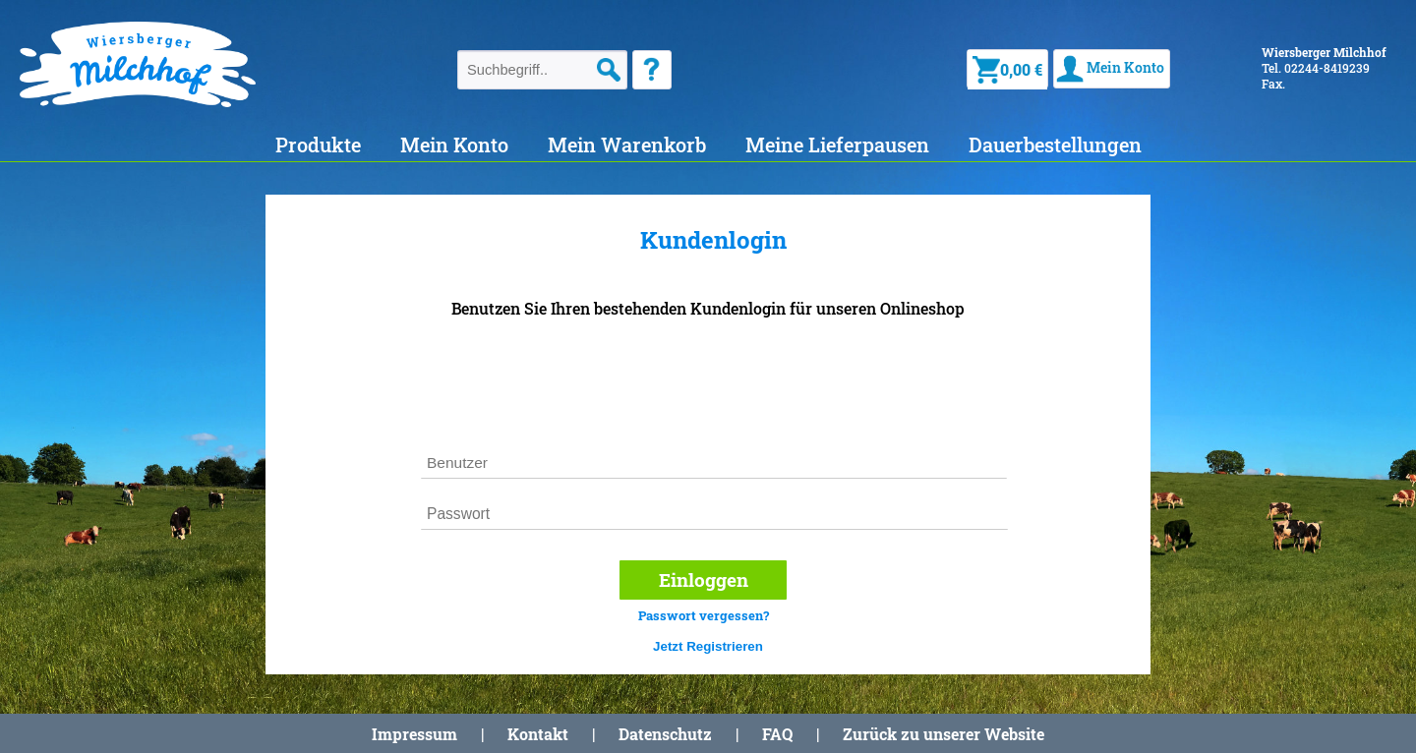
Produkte (318, 144)
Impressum (414, 734)
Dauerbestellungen (1055, 144)
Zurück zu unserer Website (943, 734)
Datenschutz (665, 734)
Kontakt (537, 734)
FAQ (777, 734)
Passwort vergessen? (703, 615)
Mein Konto (454, 144)
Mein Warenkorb (627, 144)
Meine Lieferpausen (837, 144)
